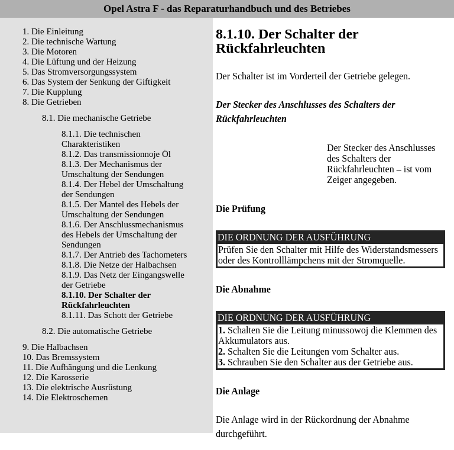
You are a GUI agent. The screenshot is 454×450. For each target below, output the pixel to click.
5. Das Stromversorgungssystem (79, 71)
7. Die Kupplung (52, 92)
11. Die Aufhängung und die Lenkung (89, 367)
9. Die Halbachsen (54, 347)
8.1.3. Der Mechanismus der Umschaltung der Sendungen (112, 169)
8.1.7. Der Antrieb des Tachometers (124, 254)
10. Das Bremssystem (60, 357)
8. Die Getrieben (52, 102)
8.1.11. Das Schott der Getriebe (117, 315)
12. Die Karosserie (55, 377)
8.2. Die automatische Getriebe (97, 331)
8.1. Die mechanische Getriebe (96, 118)
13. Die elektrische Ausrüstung (77, 387)
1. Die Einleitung (52, 31)
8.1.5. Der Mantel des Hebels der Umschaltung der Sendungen (120, 209)
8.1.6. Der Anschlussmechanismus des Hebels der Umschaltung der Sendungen (122, 234)
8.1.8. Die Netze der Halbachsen (119, 264)
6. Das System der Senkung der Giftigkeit (96, 81)
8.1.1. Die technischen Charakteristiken (101, 139)
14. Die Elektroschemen (65, 397)
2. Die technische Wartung (69, 41)
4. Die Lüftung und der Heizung (79, 61)
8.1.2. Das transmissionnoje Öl (116, 154)
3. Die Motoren (49, 51)
